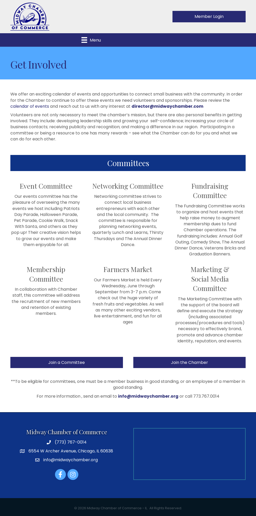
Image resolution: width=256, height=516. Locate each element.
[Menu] (91, 40)
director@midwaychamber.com (167, 106)
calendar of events (29, 106)
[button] (209, 16)
